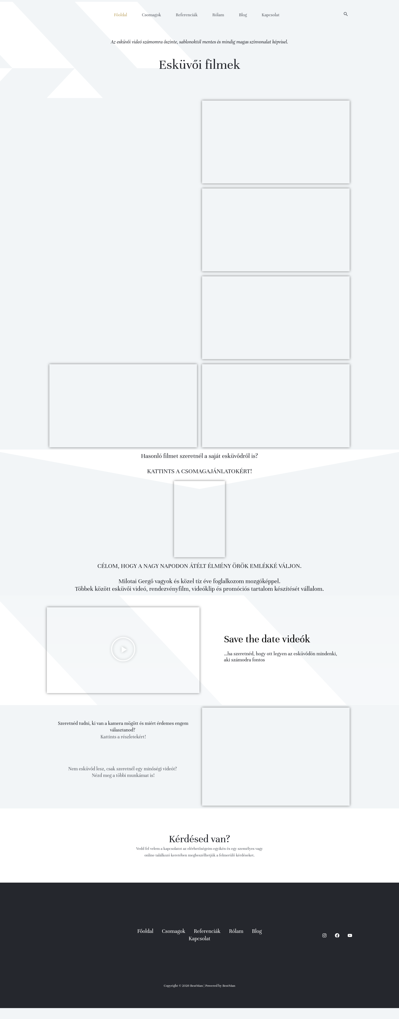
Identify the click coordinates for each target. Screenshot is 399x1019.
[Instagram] (324, 946)
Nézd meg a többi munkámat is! (123, 786)
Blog (243, 15)
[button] (346, 14)
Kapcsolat (270, 15)
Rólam (218, 15)
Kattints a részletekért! (123, 748)
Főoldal (120, 15)
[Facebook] (337, 946)
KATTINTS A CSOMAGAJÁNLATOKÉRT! (199, 476)
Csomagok (151, 15)
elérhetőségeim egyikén (206, 859)
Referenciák (187, 15)
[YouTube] (350, 946)
